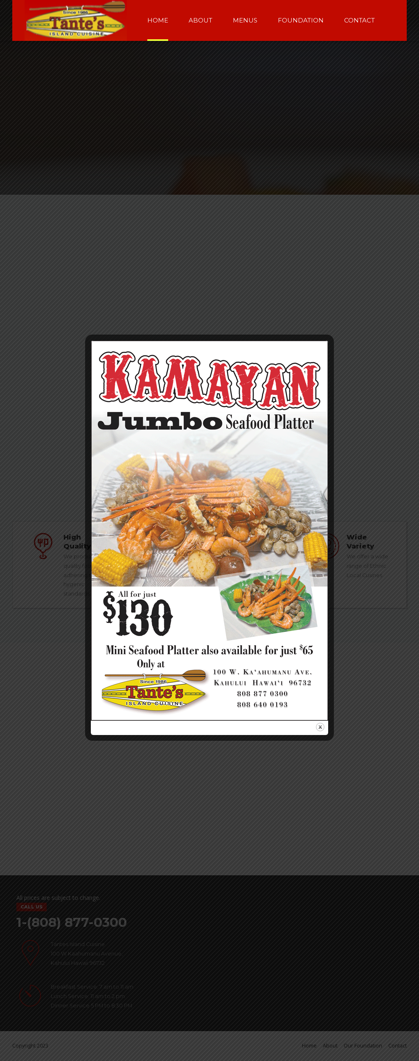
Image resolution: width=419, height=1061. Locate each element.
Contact (359, 20)
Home (157, 20)
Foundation (301, 20)
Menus (245, 20)
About (200, 20)
